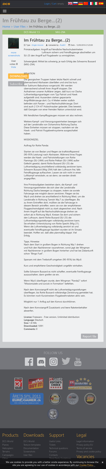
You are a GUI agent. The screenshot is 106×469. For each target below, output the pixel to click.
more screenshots (14, 54)
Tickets (52, 444)
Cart (54, 3)
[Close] (103, 462)
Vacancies (85, 456)
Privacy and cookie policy (89, 451)
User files (28, 454)
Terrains (6, 451)
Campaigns (7, 454)
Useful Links (54, 441)
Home (6, 26)
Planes (5, 444)
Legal (81, 435)
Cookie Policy (86, 465)
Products (10, 435)
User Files (20, 26)
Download (18, 76)
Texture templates (32, 444)
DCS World (7, 441)
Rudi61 (63, 45)
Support (56, 435)
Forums (53, 451)
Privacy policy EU (85, 444)
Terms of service (84, 448)
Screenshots (29, 451)
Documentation (31, 448)
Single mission (37, 45)
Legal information (85, 441)
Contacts (53, 454)
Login (47, 3)
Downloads (34, 435)
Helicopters (7, 448)
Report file (89, 336)
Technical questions (58, 448)
